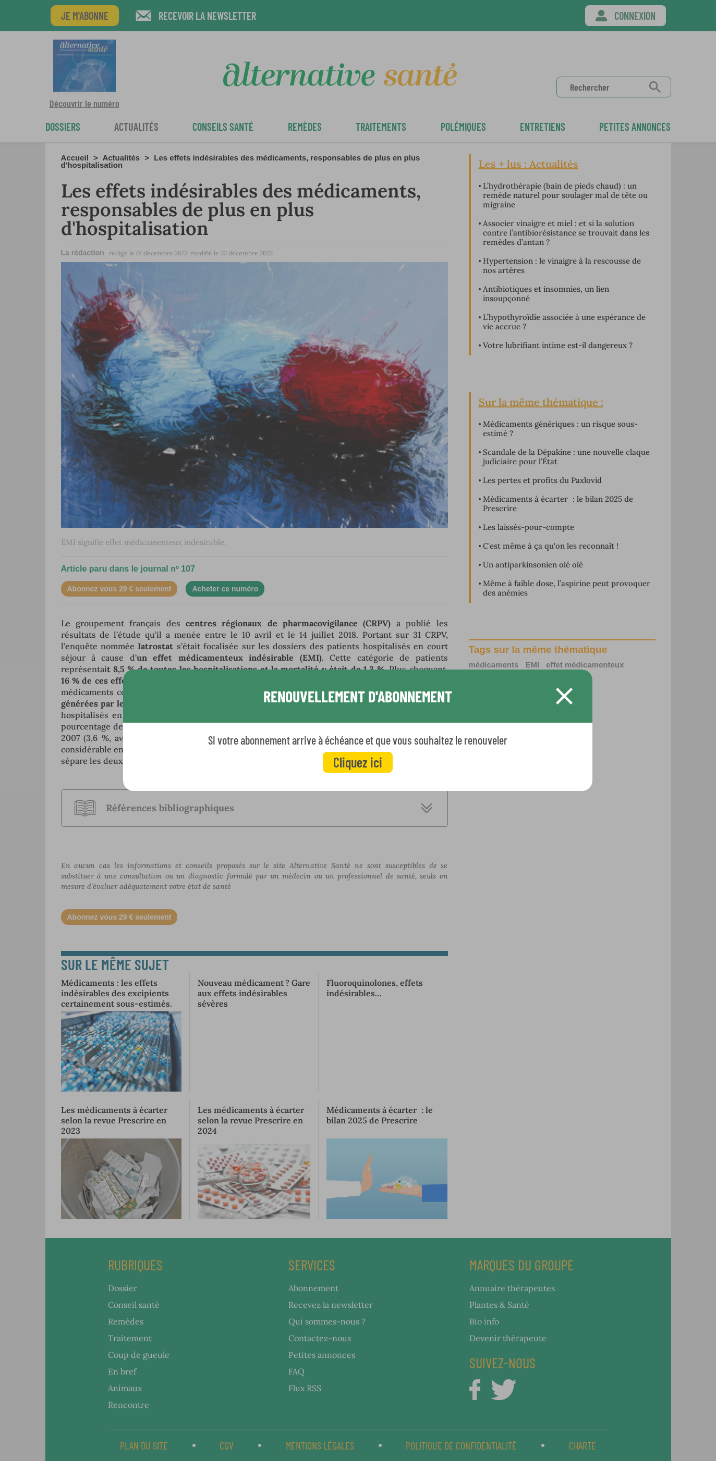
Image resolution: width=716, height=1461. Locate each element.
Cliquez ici (357, 762)
